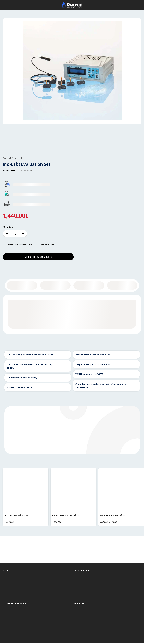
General (21, 285)
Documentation (122, 285)
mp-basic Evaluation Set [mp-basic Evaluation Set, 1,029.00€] (16, 515)
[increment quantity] (15, 233)
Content (55, 285)
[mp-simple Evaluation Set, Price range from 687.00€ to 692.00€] (121, 490)
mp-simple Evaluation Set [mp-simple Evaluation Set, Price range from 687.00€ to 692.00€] (112, 515)
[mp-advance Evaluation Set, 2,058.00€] (73, 490)
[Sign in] (136, 5)
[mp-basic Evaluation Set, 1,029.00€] (26, 490)
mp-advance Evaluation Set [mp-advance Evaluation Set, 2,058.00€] (65, 515)
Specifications (88, 285)
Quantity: (8, 227)
